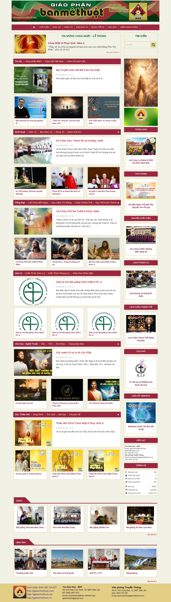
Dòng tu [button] (68, 27)
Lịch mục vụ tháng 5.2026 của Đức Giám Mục (141, 161)
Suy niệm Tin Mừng (61, 202)
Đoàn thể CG (74, 132)
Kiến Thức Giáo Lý (35, 273)
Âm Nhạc (60, 344)
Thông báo (141, 129)
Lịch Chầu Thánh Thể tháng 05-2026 (141, 339)
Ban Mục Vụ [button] (82, 27)
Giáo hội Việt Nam (54, 61)
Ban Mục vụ (46, 132)
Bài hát (62, 414)
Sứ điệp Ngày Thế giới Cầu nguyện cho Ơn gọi (140, 206)
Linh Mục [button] (112, 27)
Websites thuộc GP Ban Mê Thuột (141, 427)
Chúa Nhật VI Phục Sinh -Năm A (66, 43)
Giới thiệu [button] (44, 27)
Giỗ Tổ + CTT (96, 573)
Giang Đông (131, 573)
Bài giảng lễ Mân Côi (99, 527)
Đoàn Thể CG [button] (97, 27)
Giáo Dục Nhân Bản (83, 273)
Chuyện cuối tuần (141, 218)
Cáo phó (140, 351)
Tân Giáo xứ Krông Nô (63, 573)
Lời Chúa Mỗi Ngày (38, 202)
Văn (43, 344)
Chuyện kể (74, 414)
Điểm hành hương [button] (129, 27)
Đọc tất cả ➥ (152, 534)
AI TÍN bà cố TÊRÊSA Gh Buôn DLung (140, 383)
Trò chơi (51, 414)
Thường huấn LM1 (24, 573)
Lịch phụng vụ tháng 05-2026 (140, 294)
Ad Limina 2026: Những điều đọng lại (141, 250)
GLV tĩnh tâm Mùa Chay (64, 527)
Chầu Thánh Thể (83, 202)
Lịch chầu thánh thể (141, 307)
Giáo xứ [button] (57, 27)
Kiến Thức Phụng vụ (59, 273)
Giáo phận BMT (34, 61)
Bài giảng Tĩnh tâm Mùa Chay (30, 527)
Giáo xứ (32, 132)
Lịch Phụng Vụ (141, 263)
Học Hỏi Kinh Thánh (106, 202)
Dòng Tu (60, 132)
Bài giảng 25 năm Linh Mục (139, 527)
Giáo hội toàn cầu (76, 61)
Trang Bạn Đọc (76, 344)
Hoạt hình (38, 414)
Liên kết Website (141, 396)
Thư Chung (141, 174)
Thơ (50, 344)
